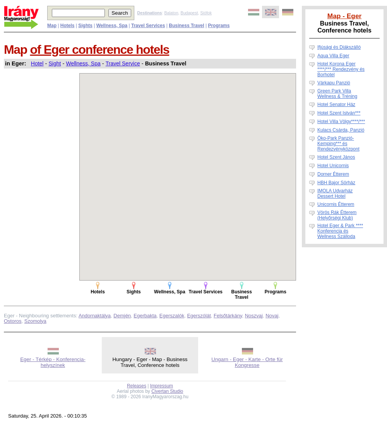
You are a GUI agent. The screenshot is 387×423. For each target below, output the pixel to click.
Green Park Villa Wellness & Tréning (337, 93)
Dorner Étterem (333, 174)
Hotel (37, 63)
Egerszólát (199, 316)
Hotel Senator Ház (336, 104)
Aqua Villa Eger (333, 55)
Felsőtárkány (228, 316)
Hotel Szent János (336, 157)
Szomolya (35, 321)
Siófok (206, 12)
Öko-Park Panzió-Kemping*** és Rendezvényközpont (338, 143)
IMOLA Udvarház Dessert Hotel (335, 193)
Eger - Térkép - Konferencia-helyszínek (53, 362)
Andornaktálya (95, 316)
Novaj (271, 316)
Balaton (171, 12)
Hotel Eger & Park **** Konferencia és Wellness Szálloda (340, 231)
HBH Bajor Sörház (336, 182)
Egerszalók (171, 316)
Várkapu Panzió (333, 83)
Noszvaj (254, 316)
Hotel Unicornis (333, 165)
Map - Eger (344, 16)
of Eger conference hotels (100, 50)
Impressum (161, 386)
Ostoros (13, 321)
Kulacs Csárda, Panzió (340, 130)
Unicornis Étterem (335, 204)
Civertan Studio (167, 391)
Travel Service (123, 63)
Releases (136, 386)
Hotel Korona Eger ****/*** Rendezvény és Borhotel (341, 69)
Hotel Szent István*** (338, 113)
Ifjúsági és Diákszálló (339, 47)
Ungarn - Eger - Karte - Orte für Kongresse (247, 362)
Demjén (122, 316)
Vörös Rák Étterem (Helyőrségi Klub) (336, 215)
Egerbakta (145, 316)
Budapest (189, 12)
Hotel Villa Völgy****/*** (341, 121)
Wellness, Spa (83, 63)
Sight (55, 63)
